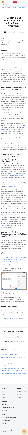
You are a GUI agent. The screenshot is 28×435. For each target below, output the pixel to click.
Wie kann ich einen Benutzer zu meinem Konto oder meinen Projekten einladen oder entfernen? (15, 320)
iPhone (4, 391)
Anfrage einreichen (19, 341)
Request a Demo (21, 391)
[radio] (10, 336)
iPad (3, 394)
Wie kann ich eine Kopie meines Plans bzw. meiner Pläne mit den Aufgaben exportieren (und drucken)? (13, 363)
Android (4, 397)
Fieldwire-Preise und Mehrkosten (12, 325)
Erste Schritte (12, 7)
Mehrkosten (4, 214)
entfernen (12, 186)
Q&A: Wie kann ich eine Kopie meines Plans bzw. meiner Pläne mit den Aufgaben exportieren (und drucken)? (15, 259)
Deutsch (5, 4)
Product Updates (6, 423)
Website (4, 404)
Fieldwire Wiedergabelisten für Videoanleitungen (13, 373)
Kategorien (4, 144)
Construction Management (9, 417)
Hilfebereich (4, 7)
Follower (21, 145)
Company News (6, 420)
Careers (19, 397)
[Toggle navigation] (25, 4)
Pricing (19, 394)
